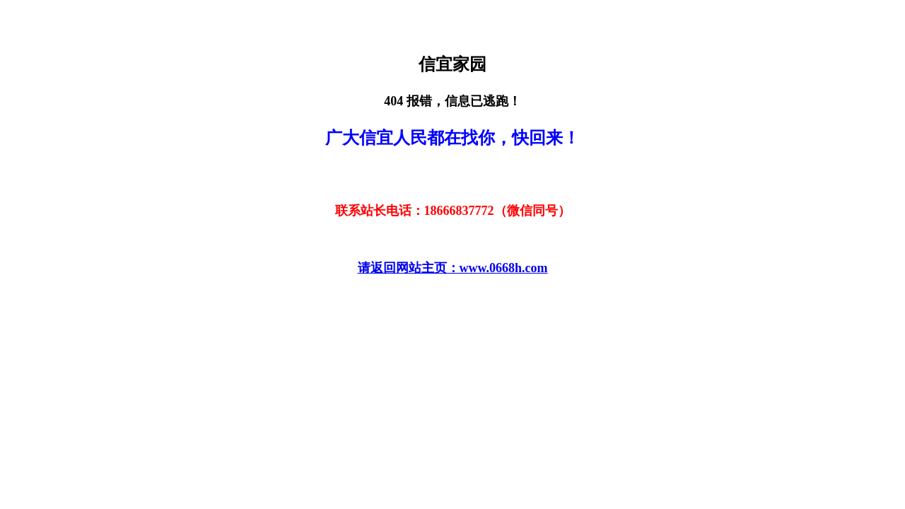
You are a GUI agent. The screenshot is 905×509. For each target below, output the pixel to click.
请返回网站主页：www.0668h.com (453, 268)
